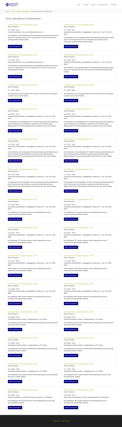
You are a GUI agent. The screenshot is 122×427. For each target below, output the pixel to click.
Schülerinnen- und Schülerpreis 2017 (79, 139)
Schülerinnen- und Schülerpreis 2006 (23, 312)
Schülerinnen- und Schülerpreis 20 (78, 109)
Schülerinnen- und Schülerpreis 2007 (79, 284)
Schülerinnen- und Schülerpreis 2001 (79, 364)
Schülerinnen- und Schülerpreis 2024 (79, 25)
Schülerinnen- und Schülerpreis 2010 (23, 256)
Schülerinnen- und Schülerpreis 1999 (79, 390)
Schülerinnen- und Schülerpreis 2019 (23, 109)
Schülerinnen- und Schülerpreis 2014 (23, 199)
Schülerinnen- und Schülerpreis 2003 (79, 338)
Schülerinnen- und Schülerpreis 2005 (79, 312)
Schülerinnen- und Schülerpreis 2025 (23, 25)
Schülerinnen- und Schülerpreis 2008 (23, 284)
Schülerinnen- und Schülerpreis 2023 (23, 55)
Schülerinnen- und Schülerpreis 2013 (79, 199)
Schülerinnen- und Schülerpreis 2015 (79, 169)
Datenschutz (65, 421)
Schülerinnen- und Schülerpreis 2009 (79, 256)
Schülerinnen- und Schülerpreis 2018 (23, 139)
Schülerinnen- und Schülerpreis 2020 (79, 85)
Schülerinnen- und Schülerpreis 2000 (23, 390)
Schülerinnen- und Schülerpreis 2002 (23, 364)
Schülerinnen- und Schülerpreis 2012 (23, 227)
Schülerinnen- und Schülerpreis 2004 (23, 338)
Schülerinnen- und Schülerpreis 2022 (79, 55)
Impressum (56, 421)
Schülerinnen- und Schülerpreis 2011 (79, 227)
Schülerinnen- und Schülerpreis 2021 (23, 85)
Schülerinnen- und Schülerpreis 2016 (23, 169)
